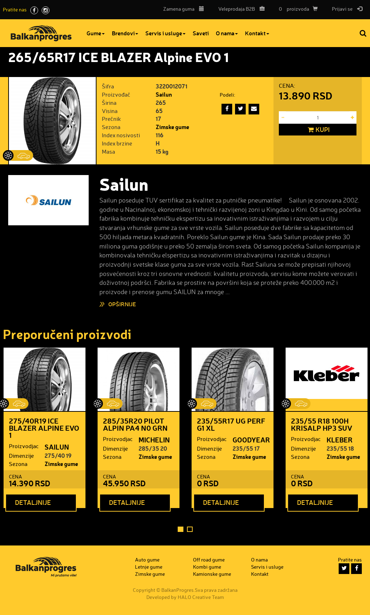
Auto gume (147, 560)
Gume (96, 33)
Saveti (201, 33)
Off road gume (209, 560)
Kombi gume (207, 567)
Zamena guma (183, 9)
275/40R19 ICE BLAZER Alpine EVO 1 (44, 428)
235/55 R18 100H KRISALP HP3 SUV (321, 424)
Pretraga (364, 33)
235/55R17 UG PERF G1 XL (231, 424)
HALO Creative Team (201, 597)
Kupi (318, 130)
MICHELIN (154, 439)
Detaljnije (33, 502)
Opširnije (122, 304)
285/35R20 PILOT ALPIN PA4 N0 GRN (135, 424)
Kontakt (257, 33)
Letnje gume (148, 567)
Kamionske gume (212, 574)
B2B (240, 9)
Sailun (164, 94)
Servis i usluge (165, 33)
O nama (227, 33)
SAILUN (57, 446)
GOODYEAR (251, 439)
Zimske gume (172, 126)
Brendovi (125, 33)
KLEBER (340, 439)
